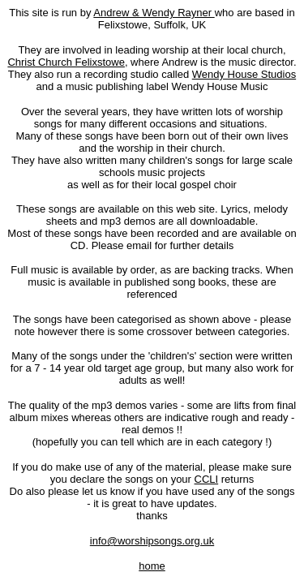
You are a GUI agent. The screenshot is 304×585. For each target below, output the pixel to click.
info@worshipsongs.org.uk (152, 541)
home (152, 566)
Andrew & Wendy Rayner (152, 12)
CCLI (207, 479)
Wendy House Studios (244, 74)
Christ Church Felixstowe (66, 62)
